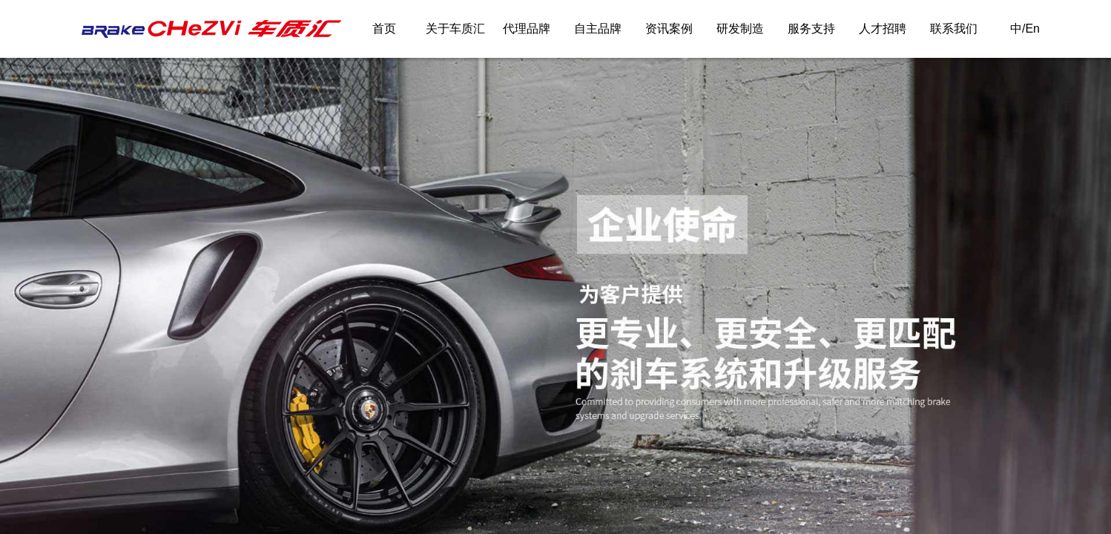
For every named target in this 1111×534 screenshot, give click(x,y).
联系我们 (954, 28)
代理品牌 (526, 28)
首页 (384, 28)
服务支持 (811, 28)
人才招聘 (882, 28)
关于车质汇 (455, 28)
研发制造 (740, 28)
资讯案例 (669, 28)
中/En (1025, 28)
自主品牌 (598, 28)
